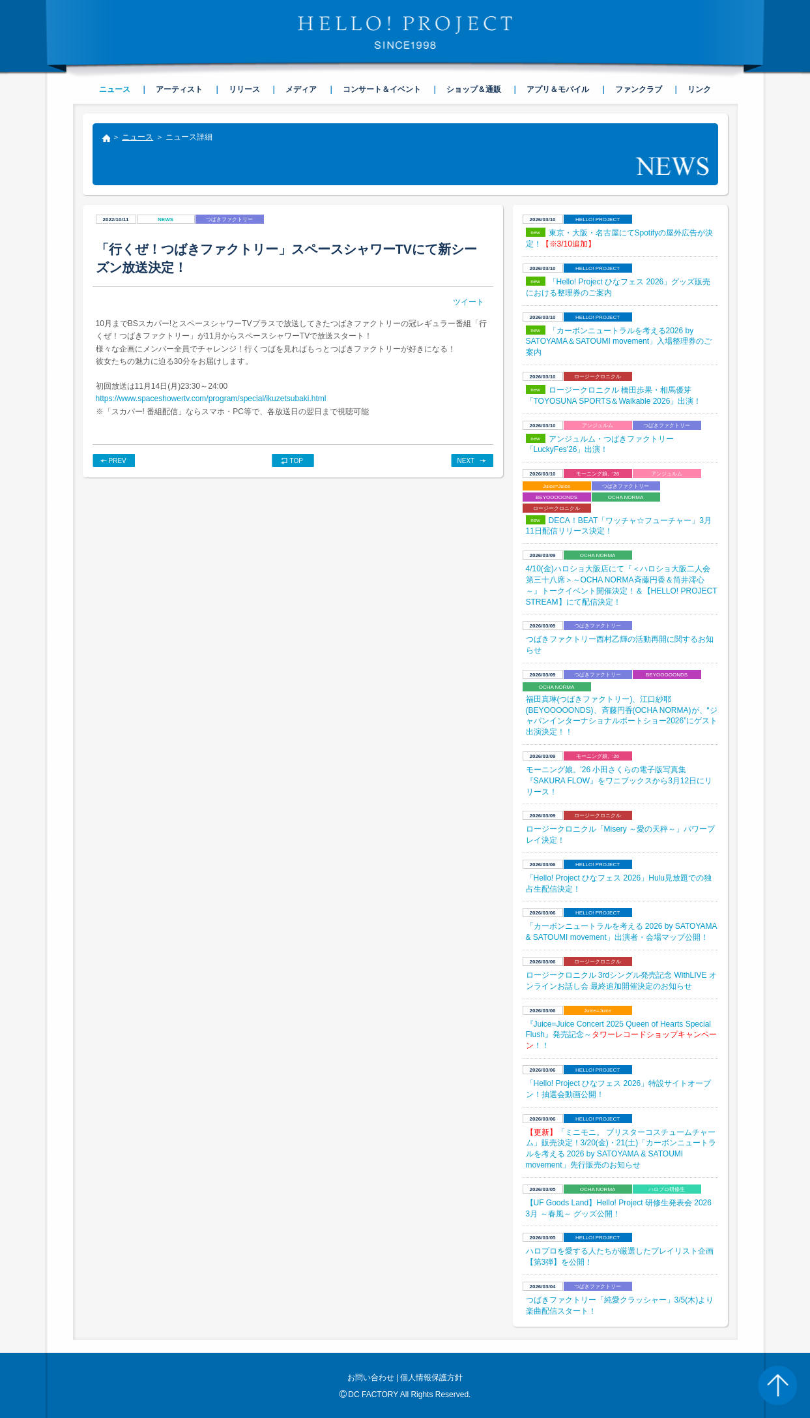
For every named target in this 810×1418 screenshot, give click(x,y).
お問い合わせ (370, 1377)
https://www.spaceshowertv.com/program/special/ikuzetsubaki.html (211, 398)
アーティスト (179, 89)
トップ (105, 139)
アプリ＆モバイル (558, 89)
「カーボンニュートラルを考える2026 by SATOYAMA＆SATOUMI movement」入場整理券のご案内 (619, 341)
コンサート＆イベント (382, 89)
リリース (244, 89)
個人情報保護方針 (431, 1377)
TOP (296, 460)
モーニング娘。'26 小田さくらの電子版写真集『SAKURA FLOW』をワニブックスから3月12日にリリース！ (619, 780)
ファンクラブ (638, 89)
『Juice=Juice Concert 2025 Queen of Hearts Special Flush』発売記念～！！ (621, 1035)
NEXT (466, 460)
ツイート (468, 302)
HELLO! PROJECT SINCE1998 (405, 32)
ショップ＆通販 (473, 89)
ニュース (137, 137)
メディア (301, 89)
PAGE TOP (777, 1385)
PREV (117, 460)
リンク (699, 89)
